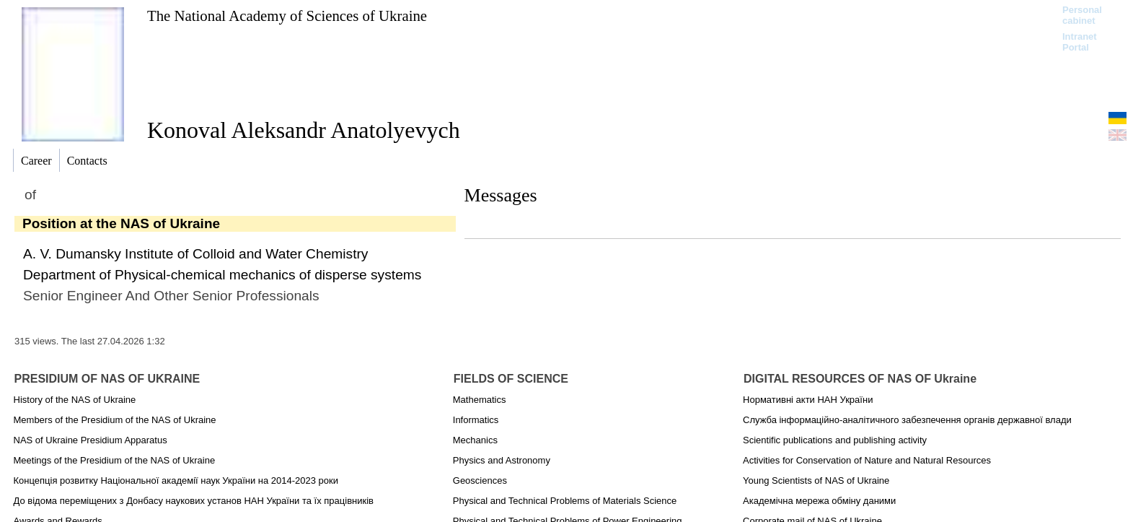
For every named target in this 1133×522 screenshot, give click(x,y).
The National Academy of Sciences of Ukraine (287, 15)
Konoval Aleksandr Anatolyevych (303, 130)
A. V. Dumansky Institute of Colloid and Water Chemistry (195, 253)
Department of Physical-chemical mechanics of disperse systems (222, 274)
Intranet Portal (1079, 42)
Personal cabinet (1082, 15)
